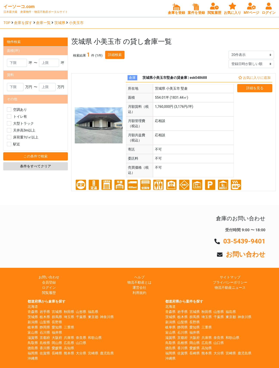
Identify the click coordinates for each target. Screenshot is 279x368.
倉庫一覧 (43, 23)
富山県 (33, 332)
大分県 (81, 353)
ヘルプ (139, 277)
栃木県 (45, 317)
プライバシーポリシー (230, 282)
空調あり (20, 110)
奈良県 (81, 338)
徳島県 (33, 348)
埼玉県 (69, 317)
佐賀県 (45, 353)
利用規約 (139, 293)
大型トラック (23, 123)
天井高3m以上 (24, 130)
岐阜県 (33, 327)
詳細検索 (115, 55)
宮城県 (57, 312)
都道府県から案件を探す (184, 301)
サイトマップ (230, 277)
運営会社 (139, 288)
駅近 (16, 144)
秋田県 (69, 312)
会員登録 (49, 282)
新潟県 (33, 322)
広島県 (69, 343)
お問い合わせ (245, 254)
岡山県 (57, 343)
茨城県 (59, 23)
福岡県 (33, 353)
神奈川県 (107, 317)
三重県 (69, 327)
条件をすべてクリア (35, 166)
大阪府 (57, 338)
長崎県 (57, 353)
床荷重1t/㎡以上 (25, 137)
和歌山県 (95, 338)
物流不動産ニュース (230, 288)
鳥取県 (33, 343)
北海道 (33, 307)
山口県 (81, 343)
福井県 (57, 332)
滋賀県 (33, 338)
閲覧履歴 (49, 293)
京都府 (45, 338)
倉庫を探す (23, 23)
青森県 (33, 312)
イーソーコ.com (19, 6)
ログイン (49, 288)
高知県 (69, 348)
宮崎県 (93, 353)
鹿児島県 (107, 353)
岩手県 (45, 312)
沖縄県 (33, 358)
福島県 (93, 312)
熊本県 (69, 353)
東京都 (93, 317)
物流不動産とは (139, 282)
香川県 (45, 348)
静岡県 (45, 327)
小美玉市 (76, 23)
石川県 (45, 332)
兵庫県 (69, 338)
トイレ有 (20, 116)
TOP (6, 23)
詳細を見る (254, 88)
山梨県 (45, 322)
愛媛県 (57, 348)
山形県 (81, 312)
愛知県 (57, 327)
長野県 (57, 322)
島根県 (45, 343)
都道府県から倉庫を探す (46, 301)
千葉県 (81, 317)
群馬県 (57, 317)
